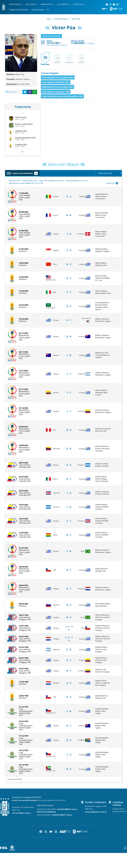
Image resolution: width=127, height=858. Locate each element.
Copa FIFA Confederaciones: (51, 180)
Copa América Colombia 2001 (55, 82)
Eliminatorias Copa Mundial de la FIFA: (26, 183)
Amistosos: (14, 180)
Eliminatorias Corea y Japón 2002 (57, 87)
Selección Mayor (61, 19)
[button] (23, 152)
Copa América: (29, 180)
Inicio (49, 19)
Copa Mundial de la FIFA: (76, 180)
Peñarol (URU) (21, 117)
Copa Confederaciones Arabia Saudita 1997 (62, 96)
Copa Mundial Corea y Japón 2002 (58, 77)
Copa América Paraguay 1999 (55, 91)
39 (45, 57)
